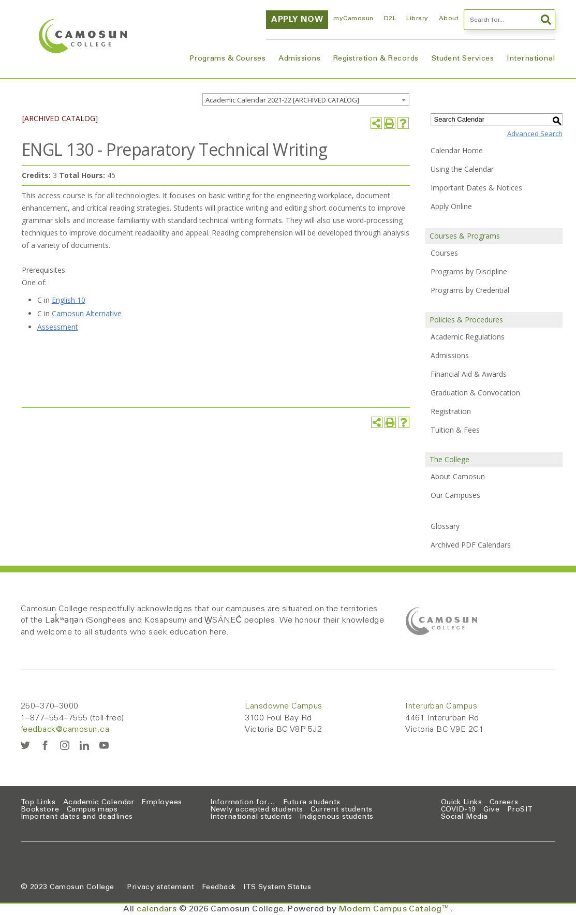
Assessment (57, 327)
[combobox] (305, 99)
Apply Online (451, 206)
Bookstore (40, 810)
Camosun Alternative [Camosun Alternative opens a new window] (87, 313)
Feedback (219, 887)
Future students (312, 802)
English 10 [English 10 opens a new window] (68, 300)
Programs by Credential (470, 290)
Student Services (463, 59)
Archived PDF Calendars (471, 545)
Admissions (299, 59)
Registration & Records (376, 59)
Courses (444, 253)
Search (546, 19)
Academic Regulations (468, 337)
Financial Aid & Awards (469, 374)
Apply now (297, 20)
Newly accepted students (256, 810)
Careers (504, 802)
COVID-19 (458, 810)
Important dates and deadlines (77, 817)
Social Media (464, 817)
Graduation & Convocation (475, 392)
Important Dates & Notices (476, 188)
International (531, 59)
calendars (156, 909)
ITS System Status (277, 887)
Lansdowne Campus (283, 706)
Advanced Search (535, 133)
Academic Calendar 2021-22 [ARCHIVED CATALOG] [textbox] (282, 100)
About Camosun (458, 476)
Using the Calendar (462, 169)
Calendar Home (457, 150)
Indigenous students (337, 817)
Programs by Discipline (469, 271)
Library (417, 19)
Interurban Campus (441, 706)
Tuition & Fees (455, 430)
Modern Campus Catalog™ (395, 909)
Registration (451, 411)
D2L (390, 19)
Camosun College (82, 887)
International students (251, 817)
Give (491, 810)
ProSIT (520, 810)
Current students (342, 810)
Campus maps (92, 810)
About (449, 19)
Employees (162, 802)
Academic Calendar (99, 802)
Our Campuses (455, 495)
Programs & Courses (227, 59)
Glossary (445, 526)
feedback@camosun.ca (65, 730)
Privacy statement (160, 887)
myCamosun (353, 19)
